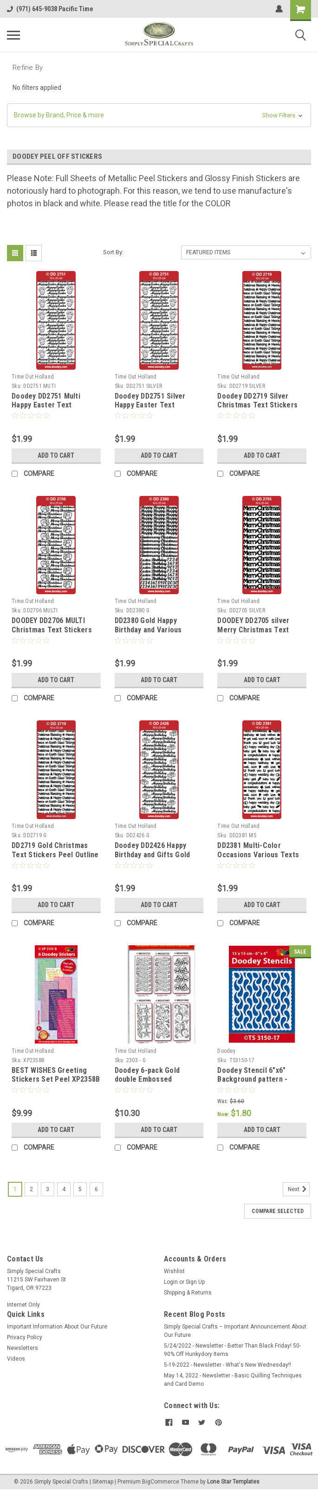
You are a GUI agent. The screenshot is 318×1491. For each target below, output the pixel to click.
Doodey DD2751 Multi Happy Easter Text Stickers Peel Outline (47, 405)
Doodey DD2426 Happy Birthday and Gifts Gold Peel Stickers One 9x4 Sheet (152, 859)
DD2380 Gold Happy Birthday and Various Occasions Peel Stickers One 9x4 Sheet (155, 634)
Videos (16, 1358)
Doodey (226, 1051)
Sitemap (102, 1481)
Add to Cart (56, 455)
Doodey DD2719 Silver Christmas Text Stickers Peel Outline (257, 405)
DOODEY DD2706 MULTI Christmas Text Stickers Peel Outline (52, 630)
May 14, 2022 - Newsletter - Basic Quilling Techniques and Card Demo (233, 1379)
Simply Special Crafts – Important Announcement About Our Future (235, 1330)
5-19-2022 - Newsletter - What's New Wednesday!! (227, 1365)
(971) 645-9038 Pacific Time (50, 9)
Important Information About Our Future (57, 1326)
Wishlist (174, 1271)
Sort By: (113, 252)
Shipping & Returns (188, 1292)
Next (299, 1189)
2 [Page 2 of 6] (31, 1189)
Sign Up (195, 1282)
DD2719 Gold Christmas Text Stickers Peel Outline (55, 850)
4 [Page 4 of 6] (63, 1189)
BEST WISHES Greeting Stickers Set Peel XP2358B (56, 1075)
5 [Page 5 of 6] (80, 1189)
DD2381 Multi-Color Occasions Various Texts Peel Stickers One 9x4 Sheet (258, 859)
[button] (159, 115)
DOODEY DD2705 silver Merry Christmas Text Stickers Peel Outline (253, 630)
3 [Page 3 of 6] (47, 1189)
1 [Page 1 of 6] (15, 1189)
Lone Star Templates (233, 1481)
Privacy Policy (24, 1337)
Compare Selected (278, 1211)
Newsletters (22, 1348)
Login (171, 1282)
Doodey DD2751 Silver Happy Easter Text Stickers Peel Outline (150, 405)
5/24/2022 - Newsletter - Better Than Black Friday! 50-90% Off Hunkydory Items (232, 1349)
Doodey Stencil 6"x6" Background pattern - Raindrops (252, 1079)
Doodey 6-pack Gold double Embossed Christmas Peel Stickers (155, 1079)
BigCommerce (160, 1481)
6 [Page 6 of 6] (96, 1189)
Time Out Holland (33, 376)
